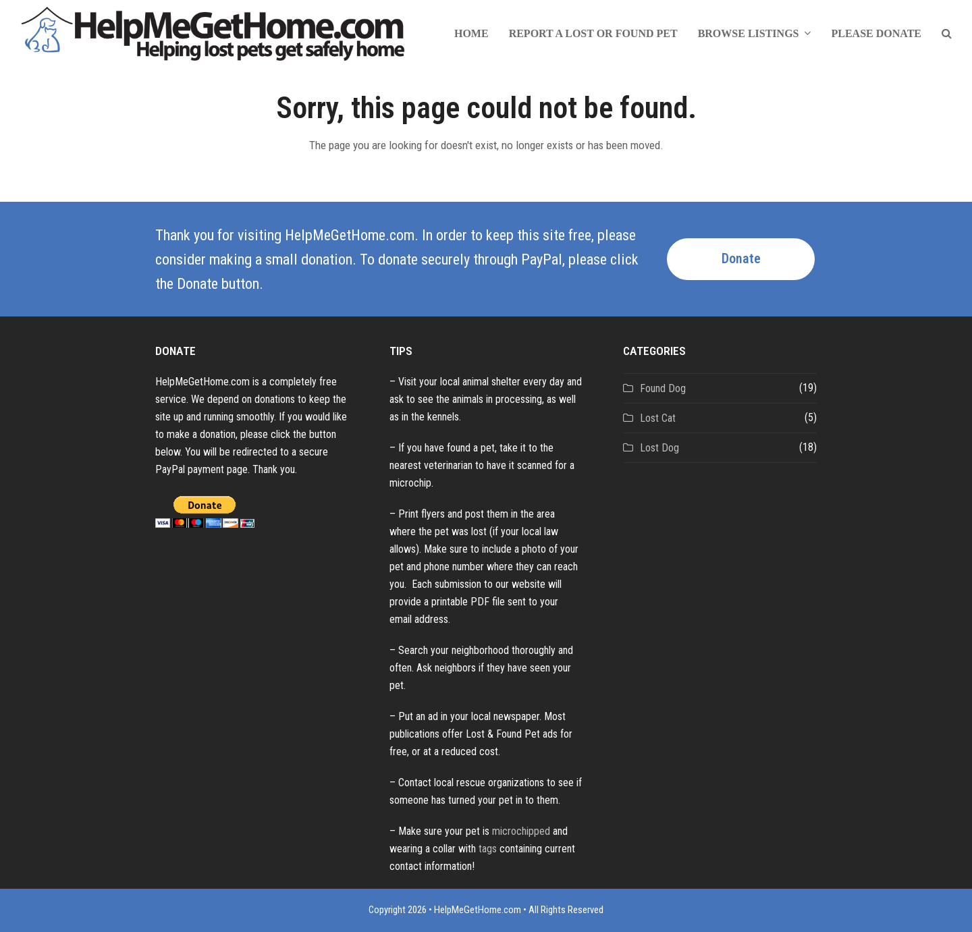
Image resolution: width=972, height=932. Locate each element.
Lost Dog (659, 447)
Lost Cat (658, 418)
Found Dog (663, 388)
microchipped (521, 831)
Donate (741, 259)
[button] (947, 34)
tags (488, 848)
